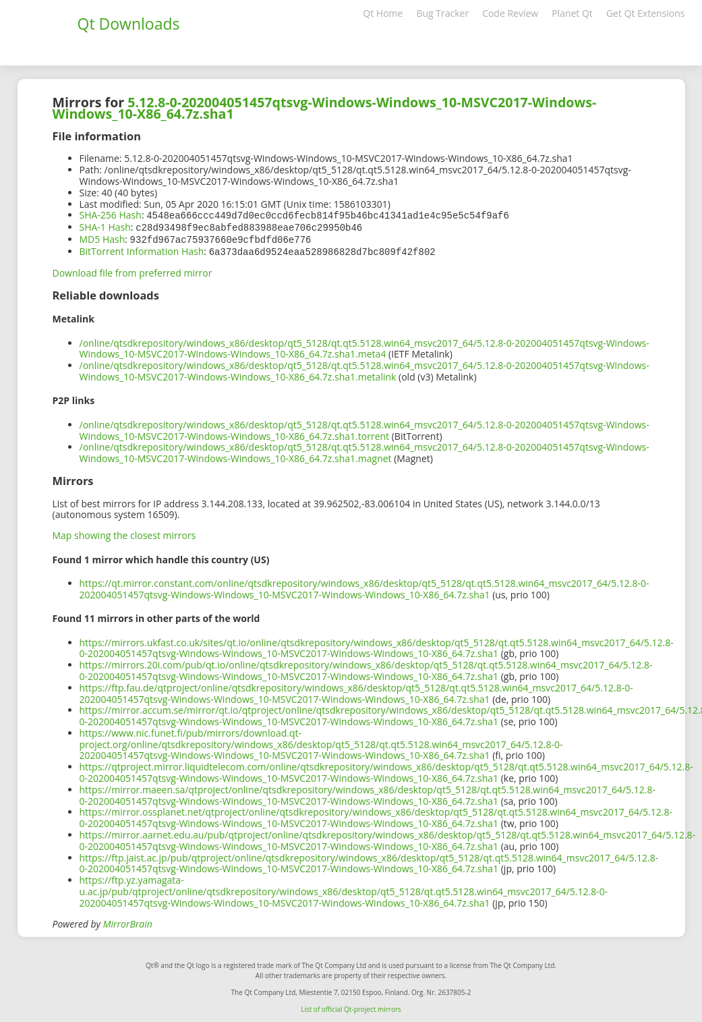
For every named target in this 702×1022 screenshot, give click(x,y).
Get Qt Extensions (645, 13)
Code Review (510, 13)
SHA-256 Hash (111, 214)
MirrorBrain (127, 921)
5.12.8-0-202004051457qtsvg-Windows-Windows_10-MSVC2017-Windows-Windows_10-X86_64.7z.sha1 (325, 108)
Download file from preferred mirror (132, 270)
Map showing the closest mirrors (124, 532)
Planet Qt (572, 13)
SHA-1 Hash (105, 226)
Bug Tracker (442, 13)
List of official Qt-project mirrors (351, 1006)
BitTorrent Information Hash (142, 249)
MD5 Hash (102, 237)
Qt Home (383, 13)
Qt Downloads (129, 23)
